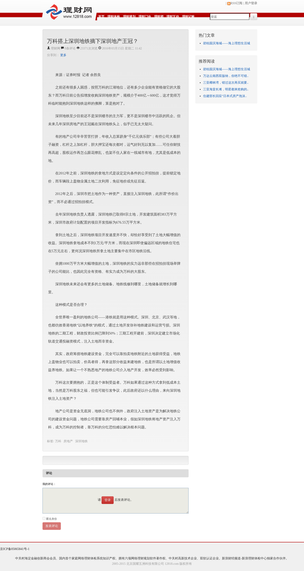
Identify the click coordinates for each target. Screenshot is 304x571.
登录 (107, 500)
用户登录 (251, 3)
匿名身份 (51, 518)
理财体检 (113, 16)
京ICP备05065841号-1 (14, 549)
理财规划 (129, 16)
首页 (101, 16)
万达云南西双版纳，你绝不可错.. (226, 76)
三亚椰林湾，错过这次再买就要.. (226, 82)
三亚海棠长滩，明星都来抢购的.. (226, 89)
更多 (63, 55)
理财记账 (188, 16)
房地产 (68, 441)
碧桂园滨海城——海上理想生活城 (226, 43)
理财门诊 (144, 16)
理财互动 (172, 16)
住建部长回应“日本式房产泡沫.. (225, 96)
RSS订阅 (234, 3)
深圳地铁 (81, 441)
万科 (58, 441)
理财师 (159, 16)
